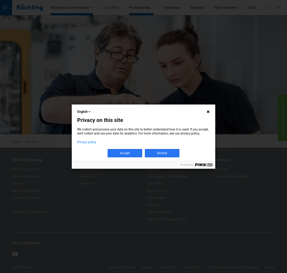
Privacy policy (86, 142)
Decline (162, 153)
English (84, 111)
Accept (125, 153)
